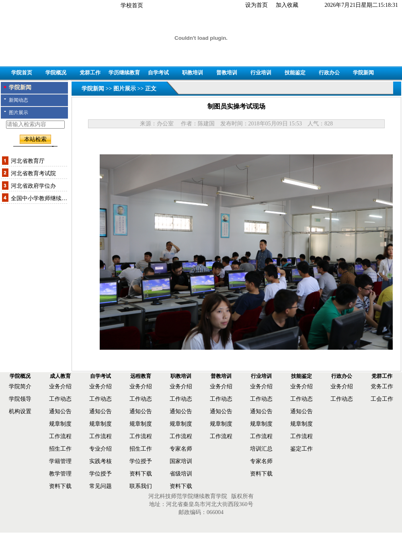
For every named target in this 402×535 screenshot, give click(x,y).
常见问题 (100, 486)
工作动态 (60, 399)
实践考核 (100, 461)
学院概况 (55, 73)
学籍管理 (60, 461)
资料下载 (60, 486)
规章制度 (60, 424)
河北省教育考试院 (33, 173)
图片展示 (18, 112)
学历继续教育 (124, 73)
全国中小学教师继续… (39, 198)
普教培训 (226, 73)
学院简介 (20, 386)
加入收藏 (287, 5)
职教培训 (192, 73)
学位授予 (100, 474)
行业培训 (260, 73)
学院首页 (21, 73)
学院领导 (20, 399)
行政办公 (329, 73)
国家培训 (181, 461)
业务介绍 (60, 386)
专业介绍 (100, 449)
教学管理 (60, 474)
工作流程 (60, 436)
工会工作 (382, 399)
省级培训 (181, 474)
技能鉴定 (295, 73)
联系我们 (140, 486)
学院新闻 (363, 73)
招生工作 (60, 449)
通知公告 (60, 411)
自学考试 (158, 73)
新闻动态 (18, 100)
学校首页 (132, 5)
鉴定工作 (301, 449)
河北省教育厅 (28, 161)
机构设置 (20, 411)
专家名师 (181, 449)
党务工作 (382, 386)
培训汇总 (261, 449)
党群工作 (90, 73)
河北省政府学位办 (33, 186)
